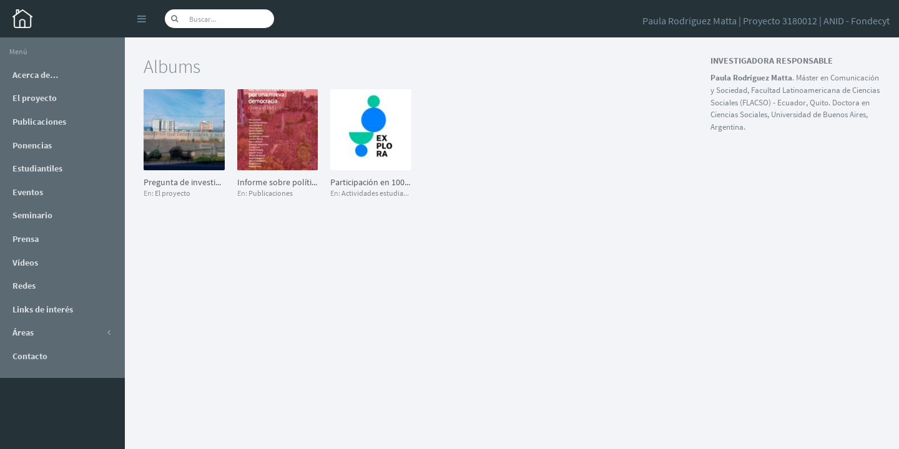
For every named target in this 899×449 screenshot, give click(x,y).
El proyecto (172, 193)
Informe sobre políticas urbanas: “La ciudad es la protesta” (277, 182)
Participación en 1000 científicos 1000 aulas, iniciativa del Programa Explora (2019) (370, 182)
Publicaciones (270, 193)
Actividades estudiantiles (381, 193)
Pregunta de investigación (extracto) (184, 182)
